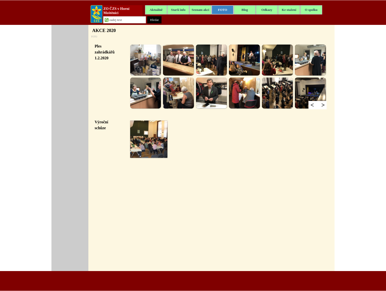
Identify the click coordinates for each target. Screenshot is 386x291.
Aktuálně (156, 10)
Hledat (154, 20)
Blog (244, 10)
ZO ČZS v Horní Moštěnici (116, 11)
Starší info (178, 10)
